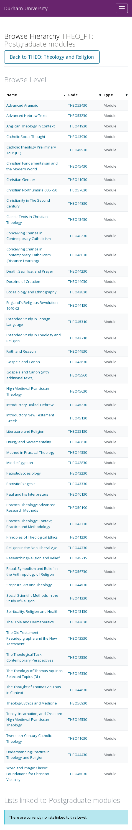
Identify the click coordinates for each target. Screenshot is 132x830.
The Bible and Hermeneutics (30, 621)
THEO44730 (77, 547)
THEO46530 (77, 719)
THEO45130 (77, 418)
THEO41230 (77, 537)
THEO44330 (77, 452)
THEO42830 (77, 462)
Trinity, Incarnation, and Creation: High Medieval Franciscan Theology (34, 719)
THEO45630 (77, 391)
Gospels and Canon (23, 361)
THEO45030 (77, 773)
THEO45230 (77, 404)
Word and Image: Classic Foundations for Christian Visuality (27, 773)
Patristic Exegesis (20, 483)
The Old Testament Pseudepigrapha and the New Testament (31, 638)
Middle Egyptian (19, 462)
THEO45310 (77, 321)
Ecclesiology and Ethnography (31, 292)
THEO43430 (77, 219)
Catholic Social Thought (25, 136)
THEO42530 (77, 657)
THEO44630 (77, 689)
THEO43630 (77, 621)
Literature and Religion (25, 431)
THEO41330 (77, 598)
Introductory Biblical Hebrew (30, 404)
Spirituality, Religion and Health (32, 611)
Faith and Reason (21, 351)
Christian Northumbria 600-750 (31, 190)
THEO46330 (77, 673)
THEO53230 (77, 115)
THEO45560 (77, 375)
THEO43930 (77, 136)
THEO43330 (77, 483)
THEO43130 (77, 611)
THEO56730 (77, 571)
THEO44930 (77, 351)
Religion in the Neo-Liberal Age (31, 547)
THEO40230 (77, 235)
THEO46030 (77, 254)
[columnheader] (35, 95)
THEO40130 (77, 494)
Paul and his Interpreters (27, 494)
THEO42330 (77, 523)
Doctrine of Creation (23, 281)
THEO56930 (77, 703)
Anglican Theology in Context (30, 126)
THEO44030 (77, 281)
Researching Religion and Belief (33, 557)
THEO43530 (77, 638)
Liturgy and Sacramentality (28, 441)
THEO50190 (77, 507)
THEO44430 (77, 754)
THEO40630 (77, 441)
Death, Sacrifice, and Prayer (29, 271)
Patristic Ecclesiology (23, 473)
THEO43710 (77, 337)
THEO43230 (77, 473)
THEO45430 (77, 166)
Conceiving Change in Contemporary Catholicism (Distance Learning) (28, 255)
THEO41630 (77, 738)
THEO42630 (77, 361)
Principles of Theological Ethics (32, 537)
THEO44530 (77, 584)
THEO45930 (77, 149)
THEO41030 (77, 179)
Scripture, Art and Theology (29, 584)
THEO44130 (77, 305)
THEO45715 (77, 557)
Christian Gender (20, 179)
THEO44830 (77, 203)
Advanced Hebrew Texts (26, 115)
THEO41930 (77, 126)
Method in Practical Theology (30, 452)
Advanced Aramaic (22, 105)
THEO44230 (77, 271)
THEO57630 (77, 190)
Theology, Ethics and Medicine (31, 703)
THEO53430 (77, 105)
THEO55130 (77, 431)
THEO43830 (77, 292)
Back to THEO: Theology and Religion (52, 56)
